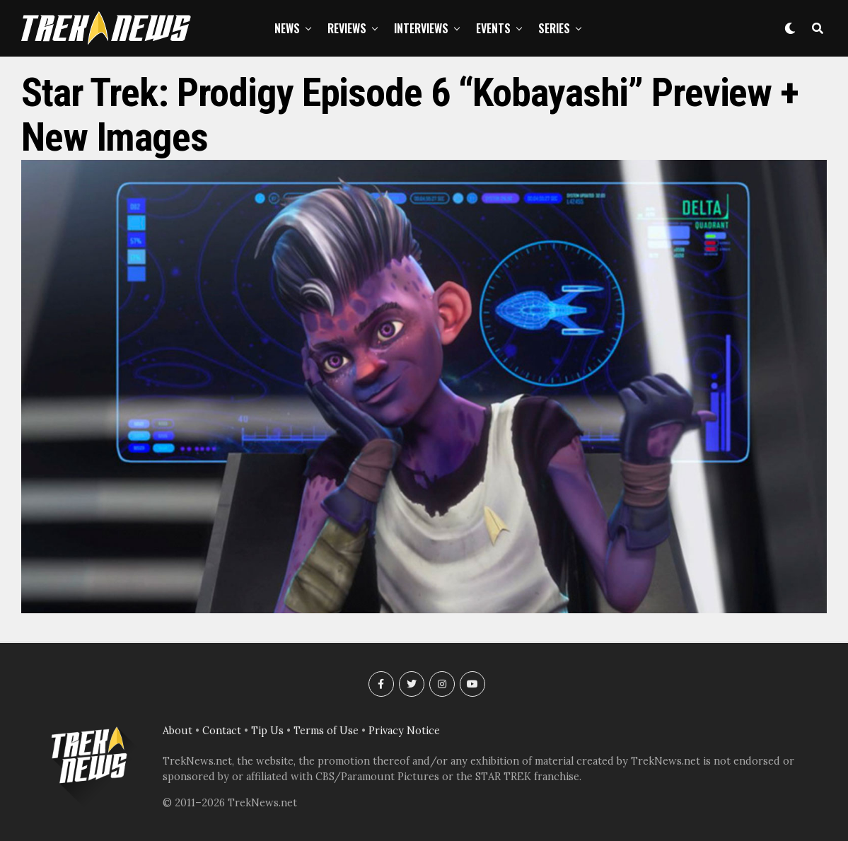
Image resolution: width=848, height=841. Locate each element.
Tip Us (267, 730)
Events (493, 28)
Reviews (346, 28)
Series (554, 28)
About (177, 730)
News (287, 28)
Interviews (421, 28)
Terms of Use (326, 730)
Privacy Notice (404, 730)
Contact (221, 730)
